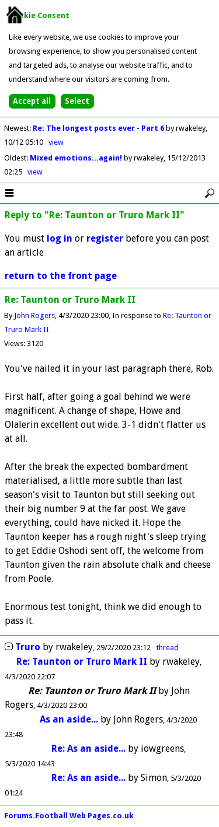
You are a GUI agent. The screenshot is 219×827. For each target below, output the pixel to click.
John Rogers (34, 315)
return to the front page (61, 275)
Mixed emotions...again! (77, 157)
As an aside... (70, 719)
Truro (27, 646)
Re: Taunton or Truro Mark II (81, 661)
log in (59, 238)
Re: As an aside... (89, 748)
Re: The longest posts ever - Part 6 (99, 128)
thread (168, 647)
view (56, 142)
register (104, 238)
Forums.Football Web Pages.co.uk (69, 815)
